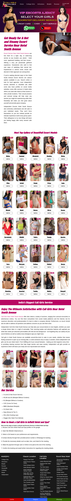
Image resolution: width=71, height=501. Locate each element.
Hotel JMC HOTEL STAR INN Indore (28, 473)
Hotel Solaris (43, 497)
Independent (5, 474)
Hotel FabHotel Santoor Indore (27, 470)
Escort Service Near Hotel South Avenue (16, 53)
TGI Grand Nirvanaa (62, 476)
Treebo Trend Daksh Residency (62, 469)
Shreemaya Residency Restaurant (63, 460)
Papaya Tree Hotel (28, 459)
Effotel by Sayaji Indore (46, 477)
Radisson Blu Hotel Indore (45, 464)
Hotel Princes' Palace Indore (29, 462)
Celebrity (4, 470)
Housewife (4, 468)
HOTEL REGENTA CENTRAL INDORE (45, 494)
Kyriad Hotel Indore (62, 474)
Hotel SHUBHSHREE (29, 480)
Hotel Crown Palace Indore (28, 485)
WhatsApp (59, 499)
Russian (56, 4)
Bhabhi (49, 4)
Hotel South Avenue (62, 481)
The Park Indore (44, 467)
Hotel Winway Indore (29, 467)
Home (22, 4)
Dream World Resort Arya (62, 491)
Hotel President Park (62, 466)
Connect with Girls (65, 4)
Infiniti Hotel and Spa (62, 478)
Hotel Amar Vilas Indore (61, 488)
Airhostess (40, 4)
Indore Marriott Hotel (45, 461)
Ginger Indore (60, 472)
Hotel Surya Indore (62, 485)
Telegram (35, 499)
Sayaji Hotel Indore (45, 472)
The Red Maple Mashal (46, 491)
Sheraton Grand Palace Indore (44, 470)
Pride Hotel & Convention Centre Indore (45, 488)
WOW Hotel (43, 475)
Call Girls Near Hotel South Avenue (12, 316)
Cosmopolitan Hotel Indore (28, 488)
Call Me (12, 499)
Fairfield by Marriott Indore (45, 480)
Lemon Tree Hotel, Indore (45, 483)
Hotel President (61, 483)
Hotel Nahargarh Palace (61, 463)
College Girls (30, 4)
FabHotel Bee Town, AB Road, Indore (29, 477)
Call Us (8, 159)
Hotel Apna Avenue (28, 491)
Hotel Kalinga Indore (29, 465)
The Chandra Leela (28, 482)
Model (3, 472)
